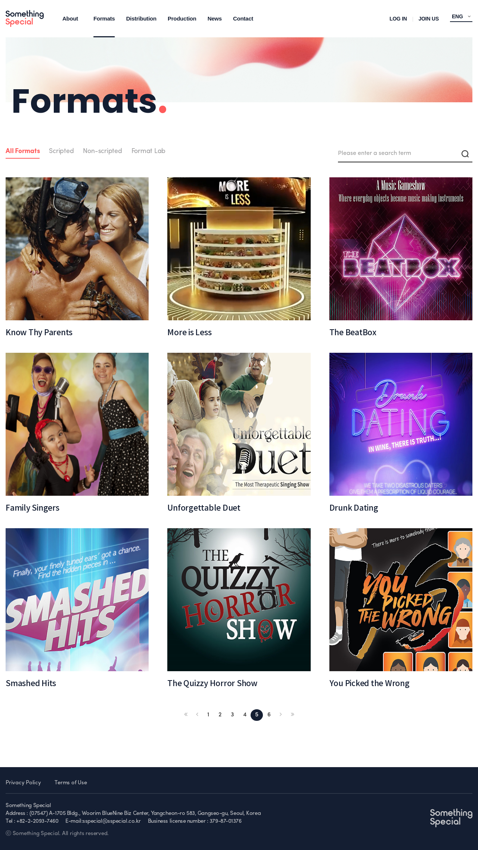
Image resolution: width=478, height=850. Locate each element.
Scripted (61, 151)
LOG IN (398, 19)
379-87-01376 (225, 821)
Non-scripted (102, 151)
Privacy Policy (23, 783)
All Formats (23, 151)
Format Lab (148, 151)
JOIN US (429, 19)
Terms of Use (71, 783)
